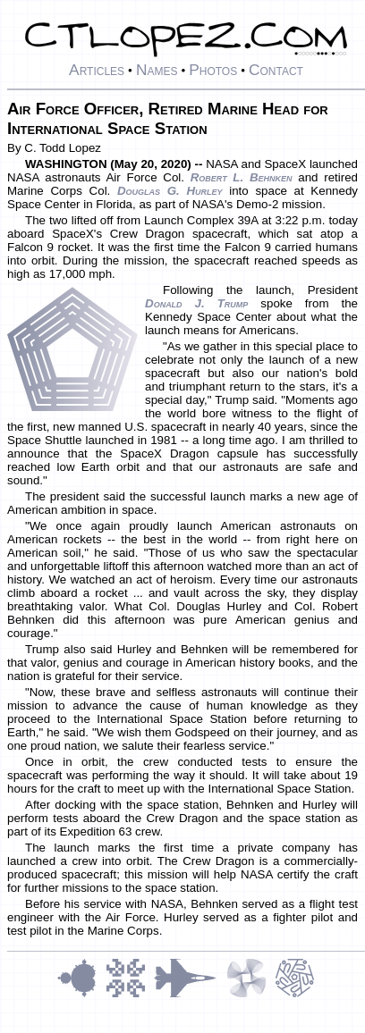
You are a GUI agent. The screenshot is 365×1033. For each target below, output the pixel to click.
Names (157, 70)
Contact (276, 70)
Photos (213, 70)
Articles (96, 70)
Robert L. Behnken (242, 177)
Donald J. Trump (196, 303)
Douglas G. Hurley (170, 190)
